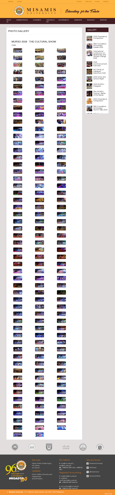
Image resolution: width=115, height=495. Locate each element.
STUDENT (79, 1)
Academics (37, 20)
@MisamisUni (94, 472)
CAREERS (105, 1)
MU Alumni (36, 468)
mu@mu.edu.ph (67, 463)
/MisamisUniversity (96, 463)
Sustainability (63, 20)
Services (103, 20)
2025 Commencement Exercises (100, 64)
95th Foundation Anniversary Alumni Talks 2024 (100, 108)
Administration (22, 20)
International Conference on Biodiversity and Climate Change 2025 (99, 54)
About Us (8, 21)
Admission (78, 20)
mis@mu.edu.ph (65, 465)
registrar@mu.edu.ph (69, 476)
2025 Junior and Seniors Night (99, 78)
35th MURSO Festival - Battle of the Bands (99, 93)
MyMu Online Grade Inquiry (42, 463)
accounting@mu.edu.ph (70, 486)
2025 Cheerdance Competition (100, 37)
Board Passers (37, 478)
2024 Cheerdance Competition (100, 100)
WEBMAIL (10, 1)
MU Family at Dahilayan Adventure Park (99, 71)
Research (91, 20)
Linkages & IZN (50, 21)
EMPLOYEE (88, 1)
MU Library (36, 465)
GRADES (19, 1)
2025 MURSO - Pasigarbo (99, 85)
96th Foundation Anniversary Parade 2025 (99, 45)
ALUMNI (97, 1)
